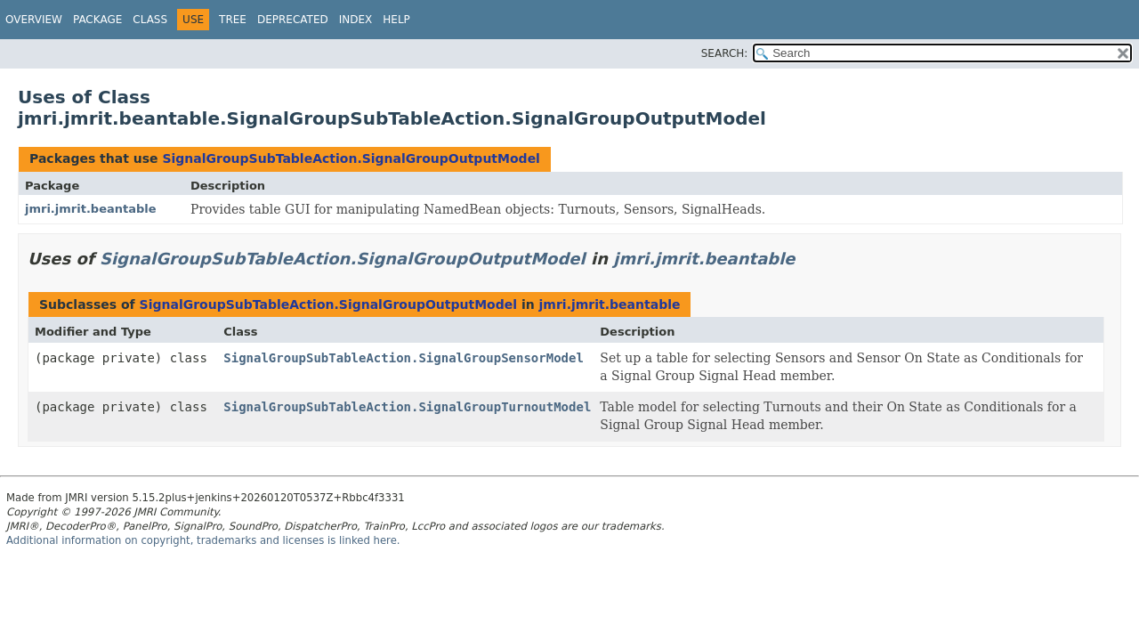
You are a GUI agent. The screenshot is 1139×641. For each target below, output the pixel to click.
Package (97, 19)
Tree (232, 19)
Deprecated (292, 19)
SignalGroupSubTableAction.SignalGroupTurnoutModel (407, 407)
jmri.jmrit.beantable (91, 208)
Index (356, 19)
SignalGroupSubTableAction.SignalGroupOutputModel (350, 158)
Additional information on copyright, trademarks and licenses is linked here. (203, 540)
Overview (33, 19)
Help (396, 19)
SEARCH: (724, 53)
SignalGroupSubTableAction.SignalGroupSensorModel (403, 358)
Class (150, 19)
